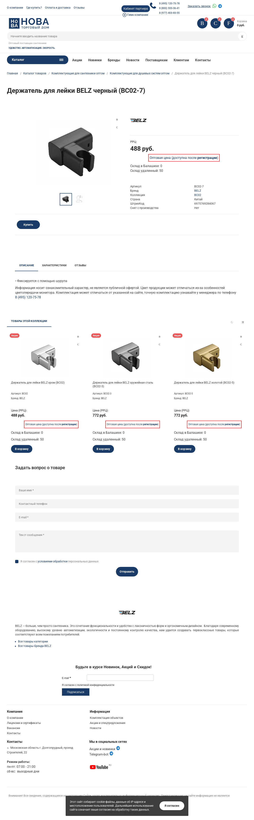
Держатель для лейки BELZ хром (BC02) (38, 382)
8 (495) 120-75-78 (169, 3)
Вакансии (13, 728)
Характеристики (54, 265)
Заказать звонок (199, 6)
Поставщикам (156, 60)
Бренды (114, 60)
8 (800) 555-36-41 (169, 8)
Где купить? (34, 7)
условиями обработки (52, 561)
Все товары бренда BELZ (34, 646)
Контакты (203, 60)
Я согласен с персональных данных (59, 561)
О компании (15, 7)
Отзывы (79, 7)
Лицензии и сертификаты (24, 723)
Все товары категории (33, 641)
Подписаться (75, 692)
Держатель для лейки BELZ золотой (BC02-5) (204, 382)
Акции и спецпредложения (107, 723)
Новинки (95, 60)
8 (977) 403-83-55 (169, 12)
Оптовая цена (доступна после (183, 158)
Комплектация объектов (106, 717)
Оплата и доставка (58, 7)
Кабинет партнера (136, 8)
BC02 (197, 195)
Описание (26, 265)
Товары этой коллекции (29, 321)
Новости (132, 60)
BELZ (197, 190)
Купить (28, 224)
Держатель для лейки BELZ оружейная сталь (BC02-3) (123, 384)
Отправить (127, 571)
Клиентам (181, 60)
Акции (77, 60)
